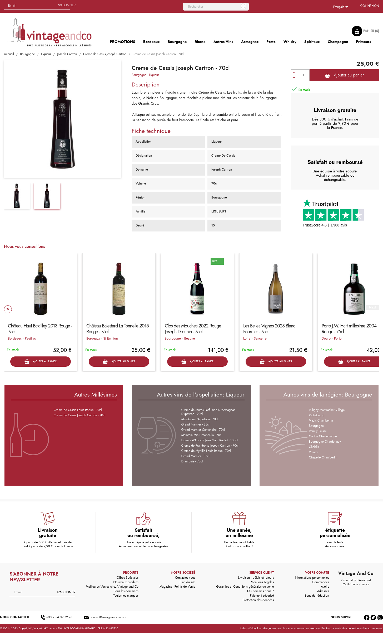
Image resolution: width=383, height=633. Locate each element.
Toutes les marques (125, 595)
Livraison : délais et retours (256, 577)
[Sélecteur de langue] (341, 7)
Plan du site (187, 582)
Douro (326, 338)
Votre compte (317, 572)
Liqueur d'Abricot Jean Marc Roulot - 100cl (209, 440)
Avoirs (325, 586)
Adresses (323, 591)
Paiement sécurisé (262, 595)
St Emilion (110, 338)
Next (372, 307)
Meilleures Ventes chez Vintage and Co (112, 586)
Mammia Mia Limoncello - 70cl (201, 435)
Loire (246, 338)
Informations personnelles (312, 577)
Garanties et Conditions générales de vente (245, 586)
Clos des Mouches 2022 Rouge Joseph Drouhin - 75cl (193, 329)
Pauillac (30, 338)
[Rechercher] (216, 7)
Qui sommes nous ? (260, 591)
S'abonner (67, 5)
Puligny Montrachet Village (327, 410)
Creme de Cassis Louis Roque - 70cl (78, 410)
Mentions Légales (262, 582)
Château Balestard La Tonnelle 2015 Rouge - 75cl (117, 329)
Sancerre (260, 338)
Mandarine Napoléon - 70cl (199, 419)
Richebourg (317, 415)
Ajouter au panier (344, 75)
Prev (8, 309)
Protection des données (258, 600)
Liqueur (154, 75)
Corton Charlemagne (323, 436)
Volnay (313, 452)
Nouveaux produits (125, 582)
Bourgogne (139, 75)
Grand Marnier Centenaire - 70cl (203, 429)
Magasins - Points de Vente (177, 586)
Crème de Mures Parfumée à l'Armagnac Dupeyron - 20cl (208, 412)
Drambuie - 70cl (192, 461)
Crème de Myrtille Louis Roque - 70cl (206, 450)
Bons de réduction (317, 595)
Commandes (320, 582)
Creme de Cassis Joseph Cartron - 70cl (79, 415)
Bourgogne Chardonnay (325, 441)
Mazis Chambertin (321, 420)
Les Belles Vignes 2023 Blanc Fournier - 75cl (269, 329)
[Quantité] (303, 75)
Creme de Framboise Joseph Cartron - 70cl (209, 445)
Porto (338, 338)
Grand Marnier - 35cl (195, 424)
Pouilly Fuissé (318, 431)
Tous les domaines (126, 591)
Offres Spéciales (127, 577)
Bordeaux (14, 338)
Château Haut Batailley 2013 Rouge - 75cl (40, 329)
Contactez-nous (185, 577)
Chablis (314, 446)
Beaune (189, 338)
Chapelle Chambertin (323, 457)
